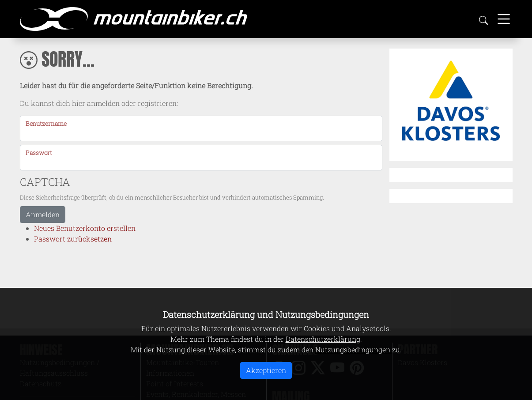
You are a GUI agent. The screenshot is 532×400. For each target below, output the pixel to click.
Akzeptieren (266, 370)
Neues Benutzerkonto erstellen (85, 228)
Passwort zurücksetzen (73, 238)
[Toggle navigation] (504, 19)
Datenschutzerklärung (323, 338)
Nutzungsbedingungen (353, 349)
